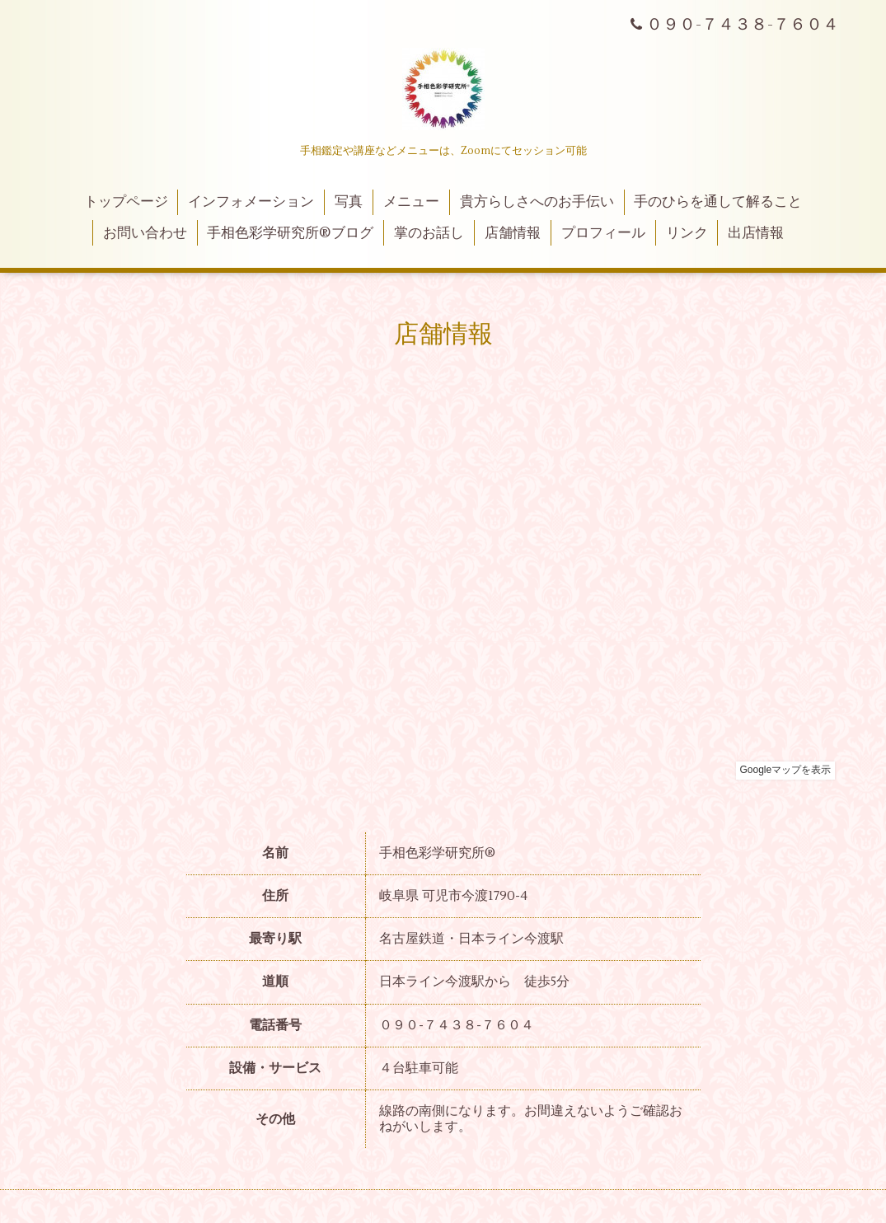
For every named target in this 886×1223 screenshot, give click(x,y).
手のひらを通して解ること (718, 202)
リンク (687, 233)
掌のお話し (429, 233)
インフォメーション (251, 202)
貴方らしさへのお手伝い (537, 202)
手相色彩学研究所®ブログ (290, 233)
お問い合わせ (145, 233)
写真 (349, 202)
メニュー (411, 202)
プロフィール (603, 233)
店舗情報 (513, 233)
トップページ (126, 202)
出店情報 (756, 233)
